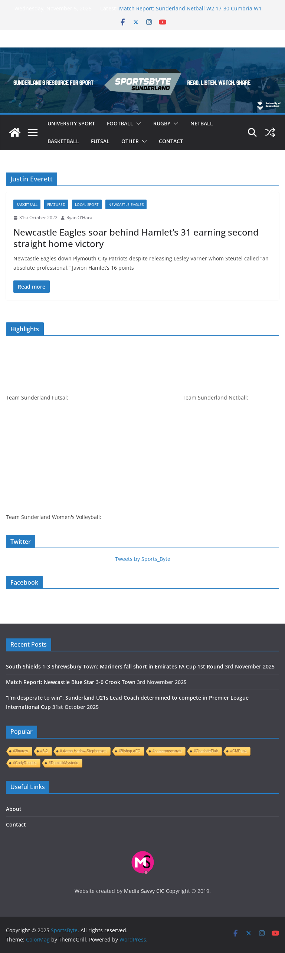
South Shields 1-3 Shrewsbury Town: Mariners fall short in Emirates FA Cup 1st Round (114, 666)
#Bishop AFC (129, 751)
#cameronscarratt (167, 751)
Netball (201, 123)
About (14, 808)
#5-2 (44, 751)
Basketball (63, 141)
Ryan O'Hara (79, 217)
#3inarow (20, 751)
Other (130, 141)
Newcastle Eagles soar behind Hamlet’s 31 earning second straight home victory (136, 238)
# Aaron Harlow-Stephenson (83, 751)
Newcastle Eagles (126, 204)
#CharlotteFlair (206, 751)
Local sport (87, 204)
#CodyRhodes (24, 763)
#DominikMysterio (63, 763)
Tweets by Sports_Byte (142, 558)
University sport (71, 123)
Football (120, 123)
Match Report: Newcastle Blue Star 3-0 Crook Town (70, 682)
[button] (137, 123)
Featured (56, 204)
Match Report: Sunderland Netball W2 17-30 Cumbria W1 (190, 8)
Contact (171, 141)
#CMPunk (238, 751)
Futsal (100, 141)
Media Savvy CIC (144, 890)
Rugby (161, 123)
